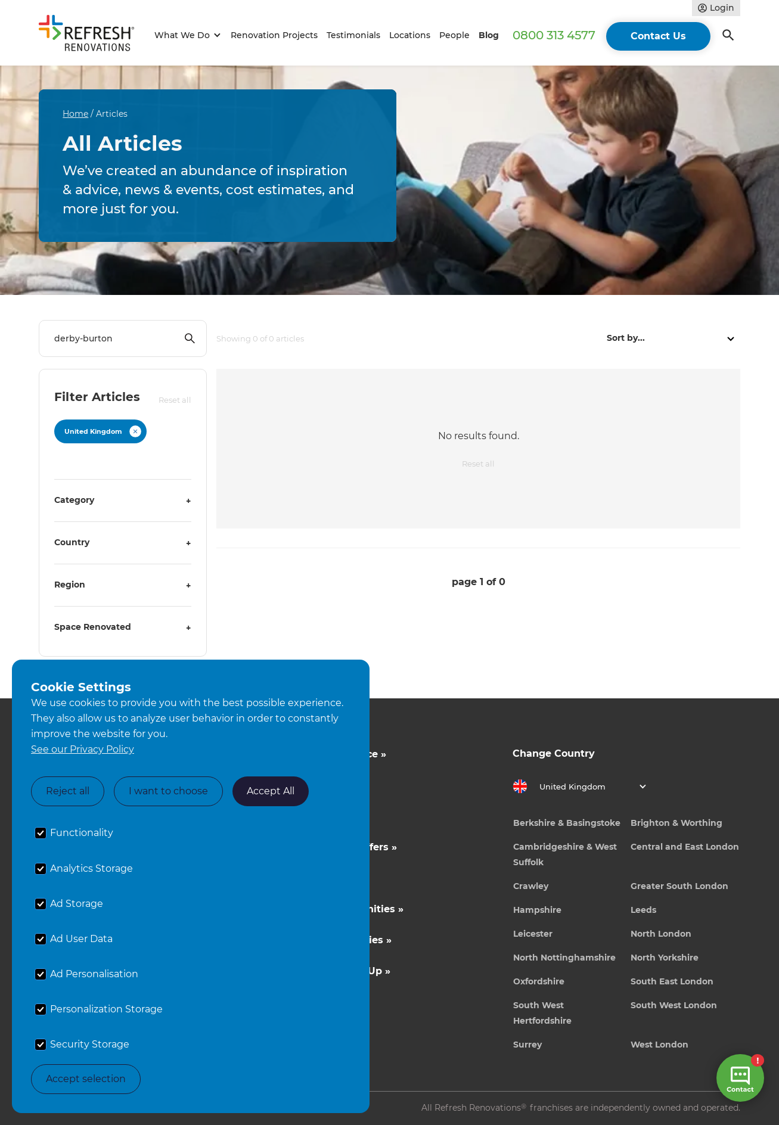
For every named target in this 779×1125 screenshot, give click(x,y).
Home (75, 113)
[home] (92, 35)
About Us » (304, 816)
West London (659, 1044)
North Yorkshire (665, 957)
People (454, 35)
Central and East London (685, 846)
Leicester (533, 933)
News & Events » (319, 878)
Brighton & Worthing (676, 823)
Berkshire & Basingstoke (566, 823)
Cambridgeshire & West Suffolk (565, 854)
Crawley (530, 886)
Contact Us (658, 36)
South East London (672, 981)
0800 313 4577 (554, 35)
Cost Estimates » (319, 785)
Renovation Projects (274, 35)
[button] (186, 35)
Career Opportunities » (334, 940)
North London (661, 933)
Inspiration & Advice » (331, 754)
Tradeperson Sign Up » (333, 971)
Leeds (643, 910)
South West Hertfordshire (542, 1013)
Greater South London (679, 886)
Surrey (527, 1044)
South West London (674, 1005)
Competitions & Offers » (337, 847)
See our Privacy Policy (82, 749)
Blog (489, 35)
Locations (409, 35)
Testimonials (353, 35)
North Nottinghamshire (564, 957)
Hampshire (537, 910)
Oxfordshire (538, 981)
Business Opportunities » (340, 909)
